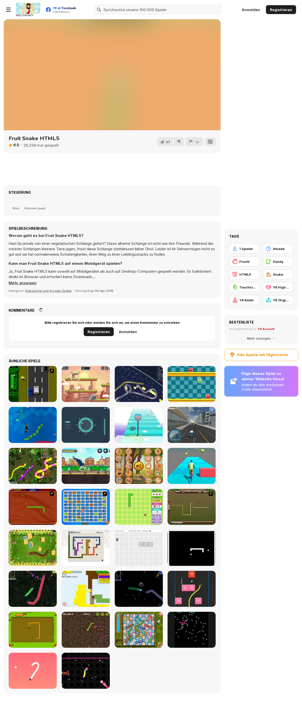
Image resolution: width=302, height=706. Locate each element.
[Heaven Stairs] (139, 425)
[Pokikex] (33, 548)
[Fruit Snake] (139, 507)
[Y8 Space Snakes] (139, 589)
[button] (23, 283)
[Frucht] (244, 262)
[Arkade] (278, 249)
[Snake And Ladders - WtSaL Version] (86, 507)
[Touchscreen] (244, 287)
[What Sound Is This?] (139, 466)
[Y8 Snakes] (33, 589)
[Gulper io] (139, 384)
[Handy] (278, 262)
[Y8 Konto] (244, 300)
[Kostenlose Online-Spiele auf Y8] (28, 9)
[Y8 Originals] (278, 300)
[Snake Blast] (86, 671)
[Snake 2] (33, 671)
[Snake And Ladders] (139, 630)
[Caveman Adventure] (86, 384)
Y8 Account (266, 329)
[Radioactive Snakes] (33, 507)
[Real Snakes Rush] (33, 466)
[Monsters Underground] (86, 466)
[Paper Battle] (86, 589)
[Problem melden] (194, 141)
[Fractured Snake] (192, 548)
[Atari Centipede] (192, 630)
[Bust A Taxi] (33, 384)
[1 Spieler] (244, 249)
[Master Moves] (86, 548)
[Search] (99, 9)
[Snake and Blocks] (192, 589)
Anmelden (251, 10)
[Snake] (33, 630)
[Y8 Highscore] (278, 287)
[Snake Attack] (86, 630)
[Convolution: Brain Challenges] (139, 548)
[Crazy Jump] (192, 384)
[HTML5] (244, 274)
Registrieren (281, 10)
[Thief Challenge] (86, 425)
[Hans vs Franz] (192, 507)
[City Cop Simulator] (192, 425)
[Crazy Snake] (33, 425)
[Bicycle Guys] (192, 466)
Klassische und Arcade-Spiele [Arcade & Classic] (48, 291)
